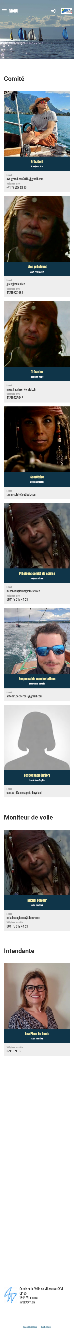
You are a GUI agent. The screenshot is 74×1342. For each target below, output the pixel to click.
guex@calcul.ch (16, 284)
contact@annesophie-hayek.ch (24, 792)
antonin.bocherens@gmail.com (24, 696)
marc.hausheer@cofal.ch (21, 389)
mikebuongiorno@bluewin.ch (23, 591)
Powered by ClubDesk (30, 1327)
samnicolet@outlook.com (21, 494)
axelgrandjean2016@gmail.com (25, 179)
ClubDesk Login (46, 1327)
